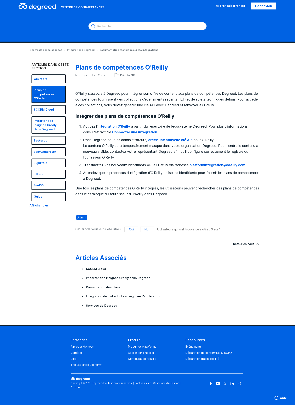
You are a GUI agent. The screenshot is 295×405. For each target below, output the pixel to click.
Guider (39, 196)
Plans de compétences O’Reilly (44, 94)
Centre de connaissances (46, 50)
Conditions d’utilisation (166, 383)
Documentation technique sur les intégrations (128, 50)
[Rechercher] (147, 26)
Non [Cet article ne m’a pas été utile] (147, 229)
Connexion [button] (263, 6)
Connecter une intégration (134, 132)
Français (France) (232, 5)
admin (81, 217)
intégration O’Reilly (114, 126)
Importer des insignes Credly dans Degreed (45, 125)
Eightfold (40, 163)
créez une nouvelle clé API (170, 139)
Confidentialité (142, 383)
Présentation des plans (103, 287)
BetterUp (41, 140)
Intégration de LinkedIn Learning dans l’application (123, 296)
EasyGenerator (45, 152)
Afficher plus (39, 205)
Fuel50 (39, 185)
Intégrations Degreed (81, 50)
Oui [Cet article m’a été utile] (131, 229)
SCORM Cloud (44, 109)
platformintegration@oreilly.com (217, 164)
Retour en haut (246, 244)
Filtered (39, 174)
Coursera (40, 79)
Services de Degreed (101, 306)
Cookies (75, 387)
